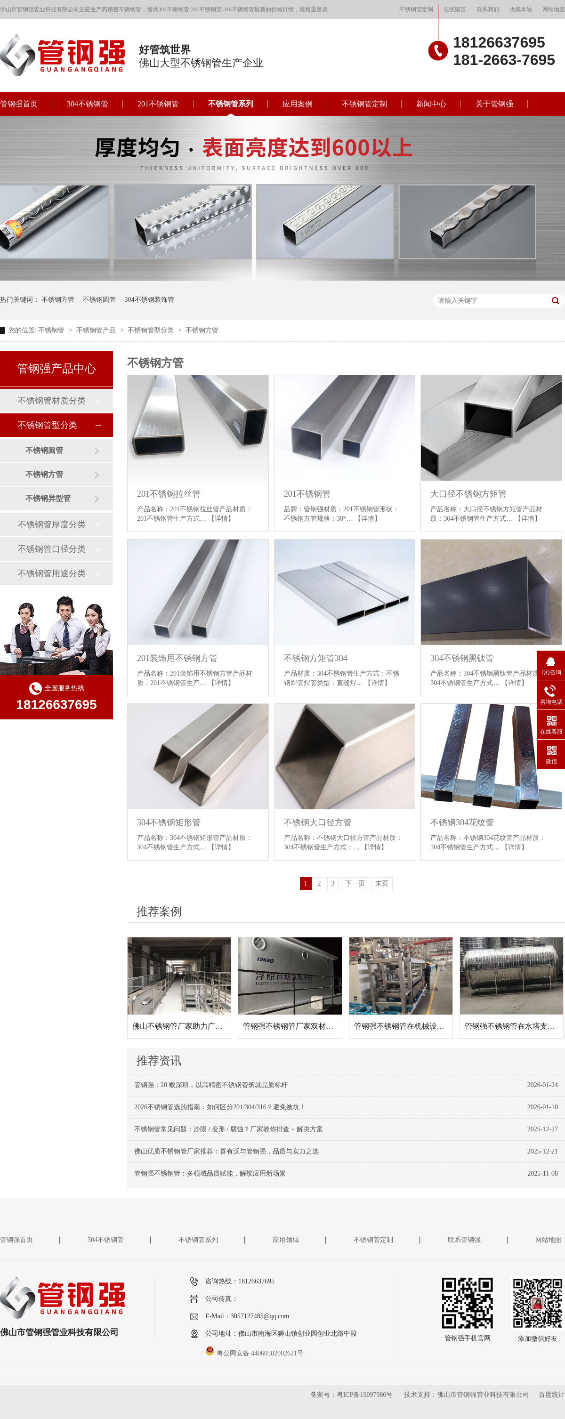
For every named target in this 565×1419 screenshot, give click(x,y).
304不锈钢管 (87, 104)
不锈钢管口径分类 (52, 549)
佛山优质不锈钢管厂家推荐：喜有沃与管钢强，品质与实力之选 (226, 1151)
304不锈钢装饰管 (149, 299)
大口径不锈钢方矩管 (468, 494)
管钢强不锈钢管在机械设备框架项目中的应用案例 (437, 1026)
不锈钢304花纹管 (462, 822)
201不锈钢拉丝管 (169, 494)
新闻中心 (431, 104)
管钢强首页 (19, 104)
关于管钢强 (494, 104)
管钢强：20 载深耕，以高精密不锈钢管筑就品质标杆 (211, 1084)
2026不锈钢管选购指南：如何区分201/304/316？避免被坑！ (220, 1107)
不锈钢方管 (57, 299)
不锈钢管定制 (416, 9)
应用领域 (286, 1239)
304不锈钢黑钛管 (462, 658)
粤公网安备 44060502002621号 (254, 1353)
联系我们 (487, 9)
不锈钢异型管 (48, 498)
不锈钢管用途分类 (52, 573)
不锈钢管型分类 (152, 330)
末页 (381, 883)
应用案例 (297, 104)
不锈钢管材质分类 (52, 400)
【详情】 (221, 518)
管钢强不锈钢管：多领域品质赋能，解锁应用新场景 (210, 1173)
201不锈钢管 (158, 104)
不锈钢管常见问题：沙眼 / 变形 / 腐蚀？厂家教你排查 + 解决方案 (228, 1129)
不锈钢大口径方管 (318, 822)
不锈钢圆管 (99, 299)
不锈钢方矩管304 (315, 658)
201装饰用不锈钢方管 (177, 658)
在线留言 (455, 9)
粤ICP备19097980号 (365, 1394)
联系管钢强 (464, 1239)
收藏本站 (520, 9)
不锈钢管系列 (230, 104)
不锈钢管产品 (97, 330)
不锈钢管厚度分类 (52, 524)
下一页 (355, 883)
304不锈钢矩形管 (169, 822)
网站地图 (553, 9)
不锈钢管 (52, 330)
